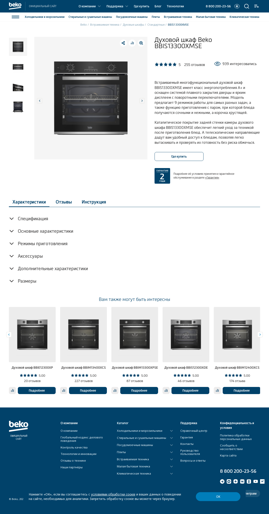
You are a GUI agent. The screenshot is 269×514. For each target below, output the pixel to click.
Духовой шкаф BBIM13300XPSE (135, 367)
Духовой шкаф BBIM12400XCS (237, 367)
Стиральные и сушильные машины (141, 438)
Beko (83, 25)
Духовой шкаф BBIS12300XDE (186, 367)
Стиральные (90, 17)
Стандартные (156, 25)
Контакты (187, 444)
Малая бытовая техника (133, 466)
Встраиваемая (178, 17)
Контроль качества (74, 447)
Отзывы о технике (73, 460)
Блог (158, 6)
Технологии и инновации (78, 454)
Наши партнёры (72, 467)
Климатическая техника (134, 473)
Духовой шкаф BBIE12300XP (32, 367)
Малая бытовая (211, 17)
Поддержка (114, 6)
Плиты (156, 17)
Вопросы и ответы (193, 460)
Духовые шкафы (133, 25)
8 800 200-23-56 (218, 6)
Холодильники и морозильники (139, 431)
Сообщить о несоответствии (231, 447)
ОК (218, 496)
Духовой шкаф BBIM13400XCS (83, 367)
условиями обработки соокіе (113, 494)
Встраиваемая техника (104, 25)
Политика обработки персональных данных (236, 437)
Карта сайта (228, 455)
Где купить (141, 6)
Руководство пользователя (190, 452)
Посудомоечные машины (135, 445)
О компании (87, 6)
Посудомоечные (132, 17)
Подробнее (37, 390)
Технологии (175, 6)
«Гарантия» (212, 177)
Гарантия (186, 437)
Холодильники (45, 17)
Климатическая (244, 17)
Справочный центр (193, 431)
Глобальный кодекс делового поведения (82, 439)
